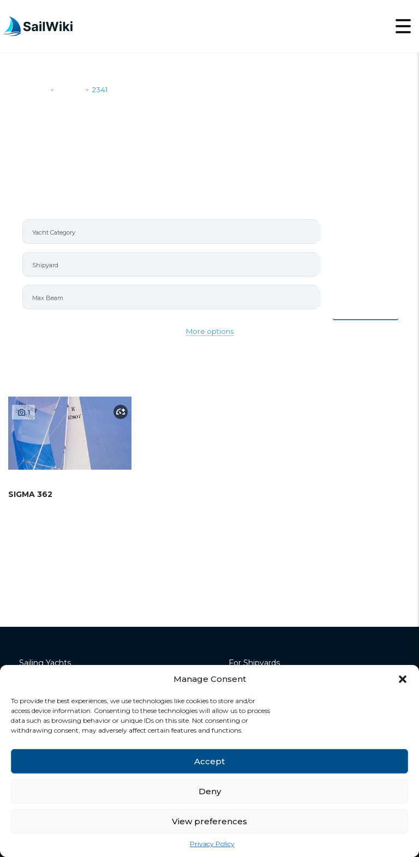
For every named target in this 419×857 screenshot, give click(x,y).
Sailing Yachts (45, 663)
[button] (402, 679)
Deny (210, 791)
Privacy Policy (212, 844)
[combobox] (170, 231)
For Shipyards (254, 663)
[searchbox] (175, 232)
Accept (209, 761)
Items (365, 307)
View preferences (209, 821)
